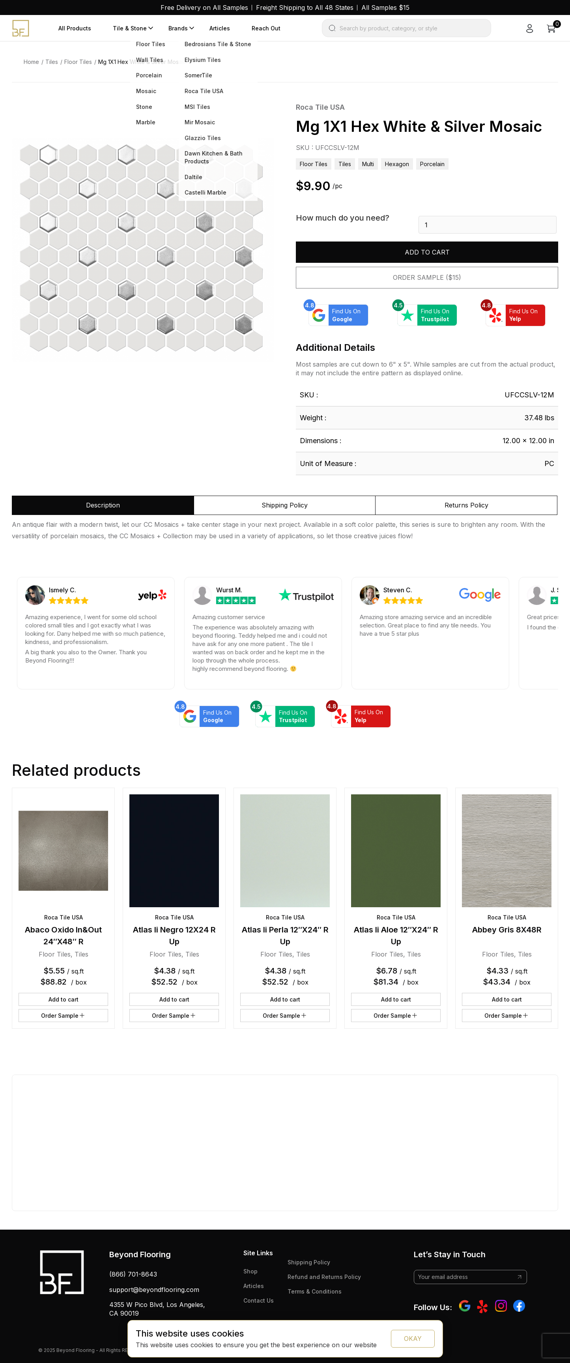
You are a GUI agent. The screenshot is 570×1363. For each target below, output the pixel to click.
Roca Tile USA (320, 107)
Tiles (51, 61)
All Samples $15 (385, 7)
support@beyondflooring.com (154, 1290)
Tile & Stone (130, 28)
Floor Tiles (78, 61)
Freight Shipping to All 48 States (304, 7)
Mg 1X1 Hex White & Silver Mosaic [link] (142, 61)
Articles (219, 28)
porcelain (432, 164)
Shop (250, 1271)
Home (31, 61)
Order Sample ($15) (427, 277)
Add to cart (427, 252)
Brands (178, 28)
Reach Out (266, 28)
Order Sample (63, 1015)
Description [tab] (103, 505)
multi (368, 164)
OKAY (413, 1338)
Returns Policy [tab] (466, 505)
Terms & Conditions (315, 1291)
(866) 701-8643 (133, 1274)
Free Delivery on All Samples (204, 7)
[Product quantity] (488, 225)
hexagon (397, 164)
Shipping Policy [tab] (285, 505)
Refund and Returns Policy (324, 1276)
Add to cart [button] (63, 999)
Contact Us (258, 1300)
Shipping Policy (309, 1262)
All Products (74, 28)
